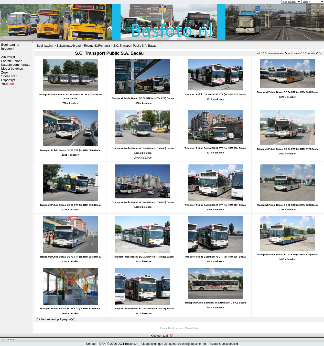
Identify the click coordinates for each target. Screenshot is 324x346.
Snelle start (9, 76)
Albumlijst (8, 57)
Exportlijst (8, 80)
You (7, 84)
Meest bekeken (12, 68)
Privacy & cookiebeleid (223, 344)
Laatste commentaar (16, 64)
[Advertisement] (16, 163)
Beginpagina (10, 44)
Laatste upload (11, 61)
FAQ (102, 344)
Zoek (4, 72)
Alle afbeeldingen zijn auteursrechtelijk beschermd (173, 344)
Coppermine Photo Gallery (185, 328)
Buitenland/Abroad (68, 45)
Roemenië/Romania (97, 45)
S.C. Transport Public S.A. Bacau (135, 45)
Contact (91, 344)
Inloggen (7, 48)
